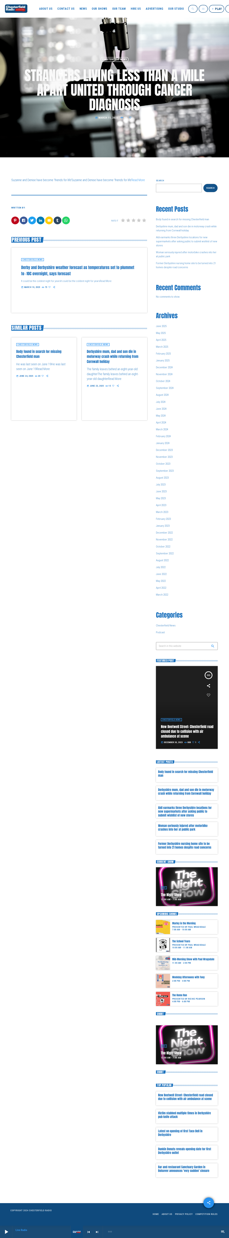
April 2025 (161, 339)
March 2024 (162, 429)
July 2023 (160, 484)
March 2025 (162, 346)
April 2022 (161, 587)
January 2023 (163, 525)
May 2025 (161, 333)
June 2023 (161, 491)
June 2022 (161, 574)
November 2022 (164, 539)
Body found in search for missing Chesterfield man (182, 219)
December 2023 (164, 450)
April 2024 (161, 422)
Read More (138, 180)
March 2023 (162, 512)
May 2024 (161, 415)
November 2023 (164, 456)
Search (160, 180)
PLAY (216, 9)
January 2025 (163, 360)
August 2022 (162, 560)
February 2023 (163, 519)
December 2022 (164, 532)
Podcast (160, 632)
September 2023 (165, 470)
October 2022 (163, 546)
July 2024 (160, 402)
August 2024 (162, 394)
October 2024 (163, 381)
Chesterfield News (114, 59)
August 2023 (162, 477)
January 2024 (163, 443)
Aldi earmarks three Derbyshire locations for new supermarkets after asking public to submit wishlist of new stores (186, 241)
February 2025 (163, 353)
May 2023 (161, 498)
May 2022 (161, 581)
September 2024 (165, 388)
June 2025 (161, 326)
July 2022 (160, 567)
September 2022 (165, 553)
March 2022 (162, 594)
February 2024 (163, 436)
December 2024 (164, 367)
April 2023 (161, 505)
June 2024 (161, 408)
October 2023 (163, 463)
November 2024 (164, 374)
